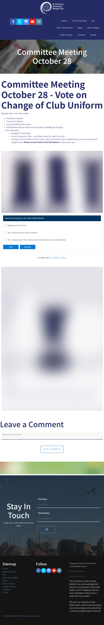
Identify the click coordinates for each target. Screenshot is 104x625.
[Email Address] (68, 519)
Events (93, 35)
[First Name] (68, 505)
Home (64, 21)
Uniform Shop (66, 35)
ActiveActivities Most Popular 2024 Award (21, 616)
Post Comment (52, 449)
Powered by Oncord (77, 576)
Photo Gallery (93, 28)
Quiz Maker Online (58, 257)
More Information (65, 28)
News (80, 28)
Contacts (81, 35)
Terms (83, 571)
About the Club (79, 21)
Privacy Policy (74, 571)
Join (93, 21)
